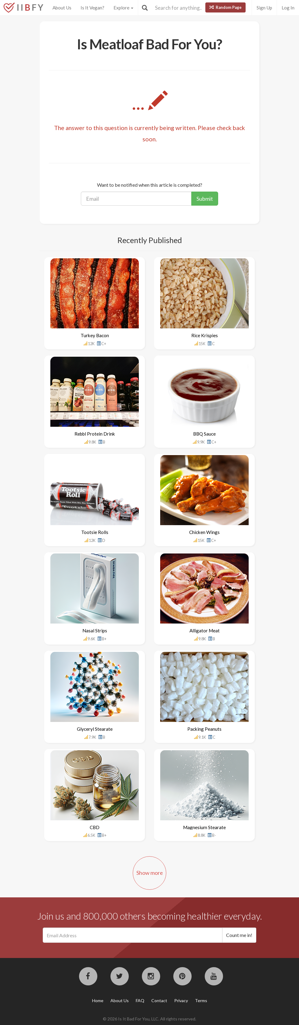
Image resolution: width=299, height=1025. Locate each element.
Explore (123, 7)
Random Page (225, 7)
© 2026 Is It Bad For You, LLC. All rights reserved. (149, 1018)
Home (97, 1000)
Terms (201, 1000)
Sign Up (264, 7)
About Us (61, 7)
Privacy (181, 1000)
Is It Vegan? (92, 7)
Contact (159, 1000)
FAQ (140, 1000)
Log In (288, 7)
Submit (204, 198)
